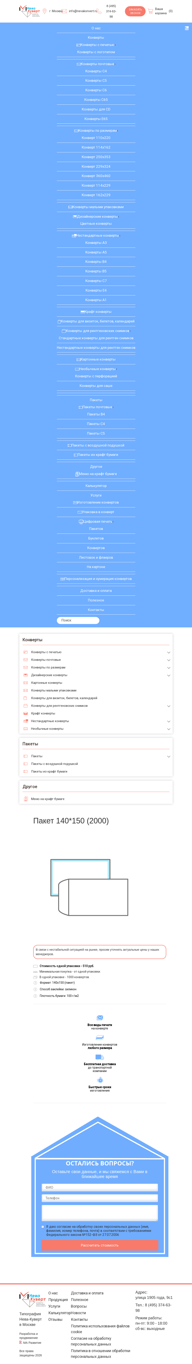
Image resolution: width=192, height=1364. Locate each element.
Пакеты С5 (96, 433)
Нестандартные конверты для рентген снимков (96, 347)
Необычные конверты (97, 369)
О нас (96, 28)
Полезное (96, 600)
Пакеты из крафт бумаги (98, 454)
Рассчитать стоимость (100, 1245)
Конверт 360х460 (96, 176)
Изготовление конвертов (98, 502)
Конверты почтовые (97, 64)
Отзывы (55, 1319)
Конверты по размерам (97, 130)
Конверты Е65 (96, 119)
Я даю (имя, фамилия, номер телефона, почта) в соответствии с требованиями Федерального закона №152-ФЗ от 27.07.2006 (98, 1231)
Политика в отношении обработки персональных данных (100, 1353)
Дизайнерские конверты (97, 216)
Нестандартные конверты (97, 235)
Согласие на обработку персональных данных (91, 1341)
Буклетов (96, 538)
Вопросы (79, 1306)
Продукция (58, 1299)
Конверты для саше (96, 386)
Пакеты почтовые (97, 407)
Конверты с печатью (97, 45)
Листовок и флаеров (96, 557)
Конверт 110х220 (96, 138)
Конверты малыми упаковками (98, 207)
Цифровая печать (97, 521)
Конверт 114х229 (96, 185)
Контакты (96, 610)
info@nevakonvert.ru (83, 11)
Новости (78, 1313)
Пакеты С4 (96, 424)
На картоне (96, 567)
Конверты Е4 (96, 290)
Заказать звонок (135, 11)
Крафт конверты (98, 311)
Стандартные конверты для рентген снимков (96, 338)
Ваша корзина (161, 11)
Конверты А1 (96, 300)
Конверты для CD (96, 109)
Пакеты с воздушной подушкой (98, 445)
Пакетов (96, 529)
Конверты (96, 37)
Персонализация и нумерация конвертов (98, 579)
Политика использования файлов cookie (100, 1329)
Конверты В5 (96, 271)
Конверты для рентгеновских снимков (97, 331)
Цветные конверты (96, 223)
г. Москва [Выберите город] (56, 11)
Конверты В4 (96, 261)
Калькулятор (96, 486)
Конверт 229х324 (96, 166)
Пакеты (96, 400)
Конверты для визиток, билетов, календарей (98, 321)
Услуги (96, 495)
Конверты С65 (96, 99)
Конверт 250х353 (96, 157)
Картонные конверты (98, 359)
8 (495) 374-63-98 (111, 11)
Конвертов (96, 548)
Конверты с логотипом (96, 52)
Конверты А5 (96, 252)
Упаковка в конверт (98, 512)
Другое (96, 466)
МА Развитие (32, 1342)
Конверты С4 (96, 71)
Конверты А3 (96, 242)
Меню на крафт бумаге (98, 474)
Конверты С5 (96, 80)
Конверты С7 (96, 281)
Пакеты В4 (96, 414)
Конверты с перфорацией (96, 376)
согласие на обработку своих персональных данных (98, 1227)
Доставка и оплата (96, 590)
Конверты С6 (96, 90)
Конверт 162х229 (96, 195)
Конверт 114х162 (96, 147)
